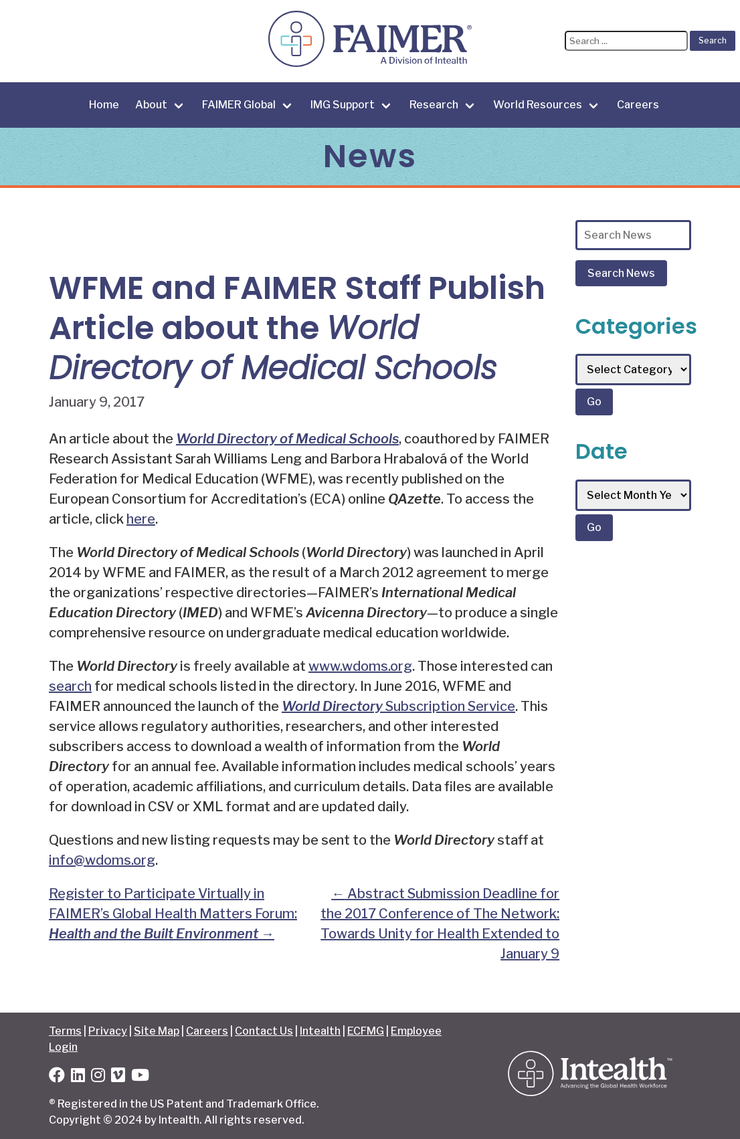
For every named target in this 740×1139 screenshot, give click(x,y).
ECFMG (365, 1031)
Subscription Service (398, 706)
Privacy (107, 1031)
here (140, 519)
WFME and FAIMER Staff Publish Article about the (297, 328)
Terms (65, 1031)
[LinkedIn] (78, 1077)
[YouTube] (140, 1077)
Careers (638, 104)
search (70, 686)
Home (104, 104)
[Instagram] (98, 1077)
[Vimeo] (118, 1077)
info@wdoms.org (102, 860)
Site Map (156, 1031)
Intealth (320, 1031)
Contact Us (264, 1031)
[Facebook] (57, 1077)
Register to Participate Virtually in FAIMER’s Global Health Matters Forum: (173, 914)
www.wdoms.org (360, 666)
